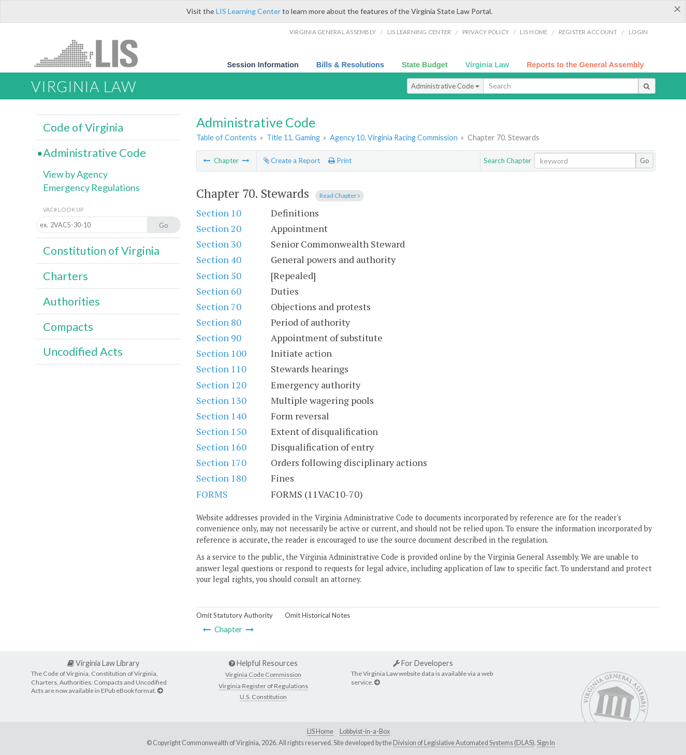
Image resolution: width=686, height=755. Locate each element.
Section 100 (221, 353)
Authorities (71, 301)
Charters (65, 276)
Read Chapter (339, 195)
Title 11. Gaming (293, 137)
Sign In (546, 743)
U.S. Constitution (263, 697)
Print (340, 160)
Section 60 (218, 291)
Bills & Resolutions (350, 65)
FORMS (212, 494)
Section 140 (221, 416)
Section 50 (218, 275)
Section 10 (218, 213)
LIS (92, 53)
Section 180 (221, 478)
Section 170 (221, 462)
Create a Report (292, 160)
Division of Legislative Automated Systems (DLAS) (463, 743)
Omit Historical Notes (317, 615)
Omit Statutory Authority (234, 615)
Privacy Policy (485, 31)
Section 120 (221, 385)
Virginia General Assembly (332, 31)
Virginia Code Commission (263, 674)
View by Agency (75, 174)
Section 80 (218, 322)
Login (638, 31)
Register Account (588, 31)
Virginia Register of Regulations (263, 686)
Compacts (68, 326)
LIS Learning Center (248, 11)
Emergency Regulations (91, 187)
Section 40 (218, 259)
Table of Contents (226, 137)
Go (644, 160)
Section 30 (218, 244)
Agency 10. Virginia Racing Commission (394, 137)
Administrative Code (445, 86)
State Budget (425, 65)
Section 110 (221, 368)
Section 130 (221, 400)
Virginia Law (487, 65)
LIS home (533, 31)
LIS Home (320, 731)
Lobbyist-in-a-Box (365, 731)
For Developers (423, 663)
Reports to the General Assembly (585, 65)
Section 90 (218, 337)
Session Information (262, 65)
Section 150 (221, 431)
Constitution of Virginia (101, 250)
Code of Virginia (83, 127)
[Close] (677, 9)
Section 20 (218, 228)
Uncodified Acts (83, 351)
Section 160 (221, 447)
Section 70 (218, 306)
